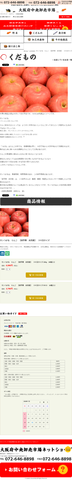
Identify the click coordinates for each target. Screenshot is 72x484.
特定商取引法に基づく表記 (17, 442)
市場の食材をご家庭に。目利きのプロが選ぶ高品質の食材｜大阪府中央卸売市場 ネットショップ (36, 8)
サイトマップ (4, 442)
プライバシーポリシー (32, 442)
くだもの (32, 51)
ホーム (26, 51)
